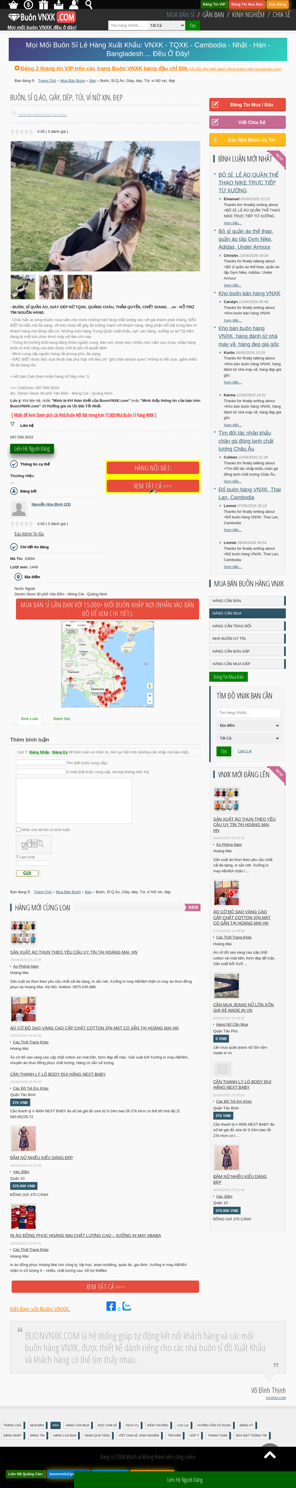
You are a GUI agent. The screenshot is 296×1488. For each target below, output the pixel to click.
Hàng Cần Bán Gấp (231, 651)
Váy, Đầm (21, 1172)
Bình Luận (29, 719)
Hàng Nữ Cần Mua (232, 1024)
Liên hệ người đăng (32, 450)
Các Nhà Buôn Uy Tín (251, 139)
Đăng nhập (12, 1435)
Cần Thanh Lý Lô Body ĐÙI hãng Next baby (58, 1074)
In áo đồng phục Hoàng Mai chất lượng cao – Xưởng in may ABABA (85, 1235)
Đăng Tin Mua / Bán (251, 104)
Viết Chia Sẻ (251, 122)
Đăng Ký (60, 752)
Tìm (192, 25)
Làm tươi (27, 857)
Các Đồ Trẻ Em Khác (31, 1088)
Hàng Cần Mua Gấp (231, 664)
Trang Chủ (12, 1425)
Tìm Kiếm (174, 1435)
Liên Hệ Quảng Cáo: (25, 1474)
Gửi (27, 873)
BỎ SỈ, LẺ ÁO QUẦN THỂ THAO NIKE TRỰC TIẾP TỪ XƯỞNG (249, 183)
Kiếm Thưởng (158, 1425)
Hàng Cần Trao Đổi (231, 626)
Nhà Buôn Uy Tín (229, 638)
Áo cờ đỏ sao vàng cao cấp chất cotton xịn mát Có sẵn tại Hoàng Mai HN (94, 1028)
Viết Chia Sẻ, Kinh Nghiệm (139, 1435)
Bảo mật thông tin (251, 1435)
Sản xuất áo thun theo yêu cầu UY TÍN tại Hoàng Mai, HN (74, 952)
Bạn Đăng (277, 4)
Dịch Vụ (132, 1425)
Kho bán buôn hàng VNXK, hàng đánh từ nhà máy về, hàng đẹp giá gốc (249, 336)
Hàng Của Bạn (64, 1435)
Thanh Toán (217, 1435)
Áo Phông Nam (26, 966)
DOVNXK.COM (276, 1398)
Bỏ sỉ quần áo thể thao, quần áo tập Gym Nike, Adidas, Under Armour (246, 239)
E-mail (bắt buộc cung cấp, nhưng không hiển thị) (107, 772)
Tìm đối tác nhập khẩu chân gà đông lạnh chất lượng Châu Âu (246, 441)
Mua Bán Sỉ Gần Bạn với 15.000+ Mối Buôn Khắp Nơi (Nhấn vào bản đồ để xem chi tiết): (107, 609)
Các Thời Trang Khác (31, 1042)
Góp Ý (194, 1435)
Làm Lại (245, 751)
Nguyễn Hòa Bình (51, 504)
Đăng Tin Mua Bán (247, 4)
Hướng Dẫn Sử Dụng (214, 1425)
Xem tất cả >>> (153, 485)
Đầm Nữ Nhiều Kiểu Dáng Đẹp (41, 1157)
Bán (56, 1425)
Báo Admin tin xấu (29, 534)
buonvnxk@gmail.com (69, 1474)
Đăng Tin (37, 1435)
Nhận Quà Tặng (97, 1435)
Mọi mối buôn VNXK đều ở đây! (42, 25)
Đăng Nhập (39, 752)
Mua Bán (37, 1425)
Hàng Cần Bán (226, 601)
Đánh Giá (62, 719)
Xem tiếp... (233, 223)
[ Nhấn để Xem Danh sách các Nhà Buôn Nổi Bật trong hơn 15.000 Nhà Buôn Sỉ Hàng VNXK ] (84, 415)
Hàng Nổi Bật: (153, 467)
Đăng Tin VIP (214, 4)
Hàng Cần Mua (226, 613)
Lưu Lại (183, 1425)
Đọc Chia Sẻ (107, 1425)
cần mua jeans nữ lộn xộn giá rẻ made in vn (243, 1007)
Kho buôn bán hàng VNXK (249, 293)
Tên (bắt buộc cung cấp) (86, 762)
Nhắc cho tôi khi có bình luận (46, 829)
